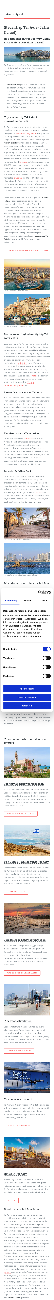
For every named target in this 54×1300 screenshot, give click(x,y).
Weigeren (27, 705)
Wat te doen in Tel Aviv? (20, 814)
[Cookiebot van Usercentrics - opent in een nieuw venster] (38, 592)
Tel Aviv (38, 492)
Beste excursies (16, 892)
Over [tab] (44, 600)
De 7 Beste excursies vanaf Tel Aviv (26, 861)
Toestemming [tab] (10, 600)
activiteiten (22, 363)
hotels (34, 375)
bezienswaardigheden (26, 133)
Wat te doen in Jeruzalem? (22, 973)
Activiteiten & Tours (19, 1051)
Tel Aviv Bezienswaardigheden (24, 783)
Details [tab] (27, 600)
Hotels (11, 1201)
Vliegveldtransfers (18, 1126)
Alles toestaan (27, 689)
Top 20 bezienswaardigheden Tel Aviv (27, 250)
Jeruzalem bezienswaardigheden (25, 939)
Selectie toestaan (27, 697)
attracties (28, 438)
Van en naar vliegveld (18, 1099)
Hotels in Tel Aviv (15, 1173)
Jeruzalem (23, 162)
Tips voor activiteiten (18, 1021)
